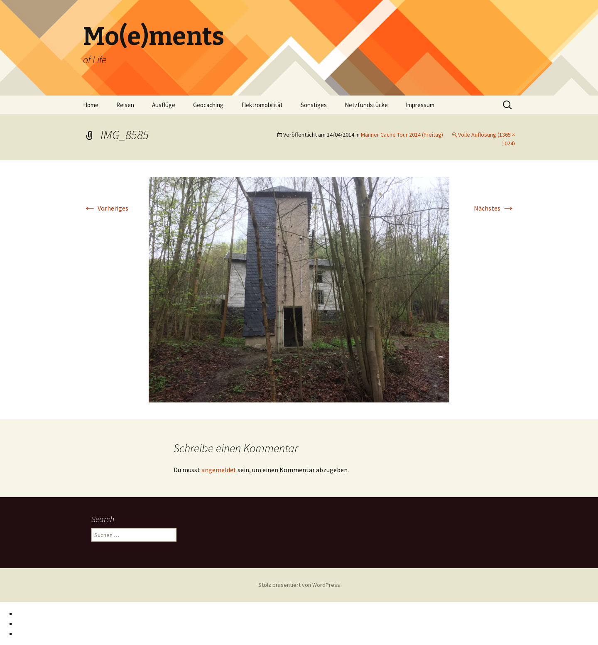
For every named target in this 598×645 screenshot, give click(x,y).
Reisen (125, 105)
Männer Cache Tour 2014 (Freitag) (402, 134)
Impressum (420, 105)
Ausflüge (163, 105)
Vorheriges (105, 208)
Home (90, 105)
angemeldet (218, 470)
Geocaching (208, 105)
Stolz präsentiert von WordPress (299, 585)
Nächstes (494, 208)
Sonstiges (314, 105)
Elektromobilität (262, 105)
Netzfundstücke (366, 105)
